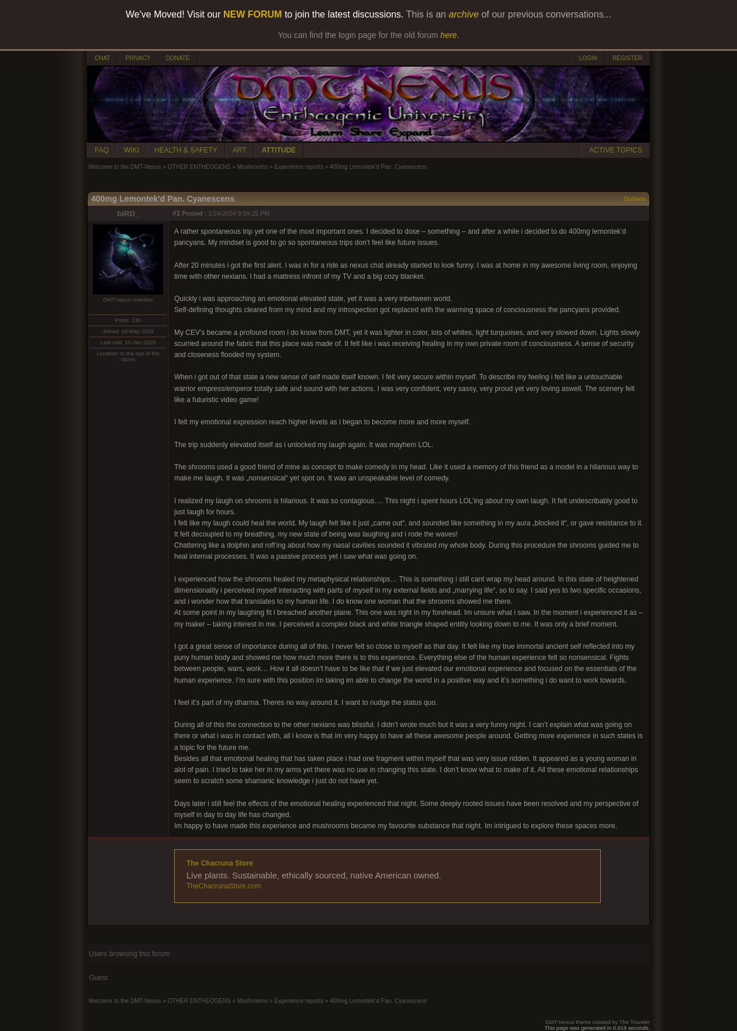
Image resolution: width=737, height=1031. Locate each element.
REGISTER (627, 58)
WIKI (131, 150)
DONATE (178, 58)
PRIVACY (137, 58)
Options (635, 199)
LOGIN (588, 58)
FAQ (102, 150)
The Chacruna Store (219, 863)
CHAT (102, 58)
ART (240, 150)
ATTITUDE (279, 150)
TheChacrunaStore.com (223, 886)
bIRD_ (128, 213)
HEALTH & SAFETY (185, 150)
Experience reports (298, 167)
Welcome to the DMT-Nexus (124, 167)
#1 (176, 213)
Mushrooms (252, 167)
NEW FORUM (252, 14)
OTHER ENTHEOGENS (199, 167)
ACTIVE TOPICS (615, 150)
